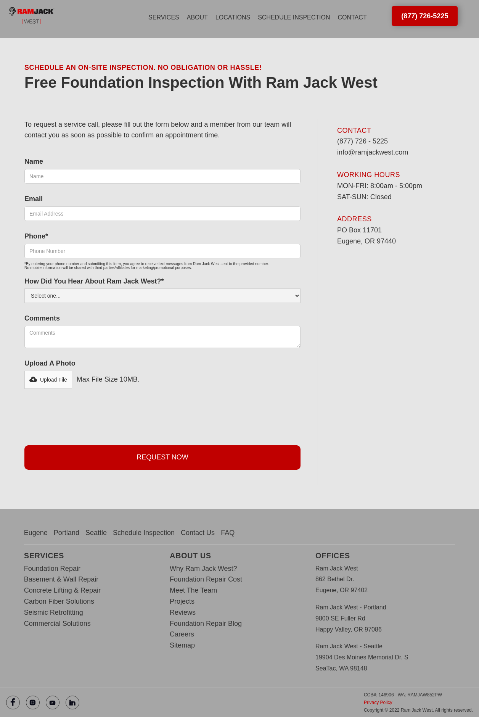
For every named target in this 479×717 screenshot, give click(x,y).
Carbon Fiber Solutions (59, 601)
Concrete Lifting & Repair (62, 590)
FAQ (228, 533)
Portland (66, 533)
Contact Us (198, 533)
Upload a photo (50, 363)
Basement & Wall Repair (61, 579)
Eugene (36, 533)
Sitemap (182, 645)
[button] (164, 17)
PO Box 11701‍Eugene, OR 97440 (366, 235)
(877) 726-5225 (424, 16)
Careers (182, 634)
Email (33, 199)
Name (33, 161)
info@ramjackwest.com (372, 152)
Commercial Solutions (57, 623)
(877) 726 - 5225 (362, 141)
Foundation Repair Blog (206, 623)
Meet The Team (193, 590)
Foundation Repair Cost (206, 579)
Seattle (96, 533)
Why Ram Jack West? (203, 568)
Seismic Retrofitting (53, 612)
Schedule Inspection (144, 533)
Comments (42, 318)
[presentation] (82, 415)
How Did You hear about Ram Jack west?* (94, 281)
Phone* (36, 236)
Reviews (183, 612)
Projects (182, 601)
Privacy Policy (378, 702)
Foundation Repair (52, 568)
